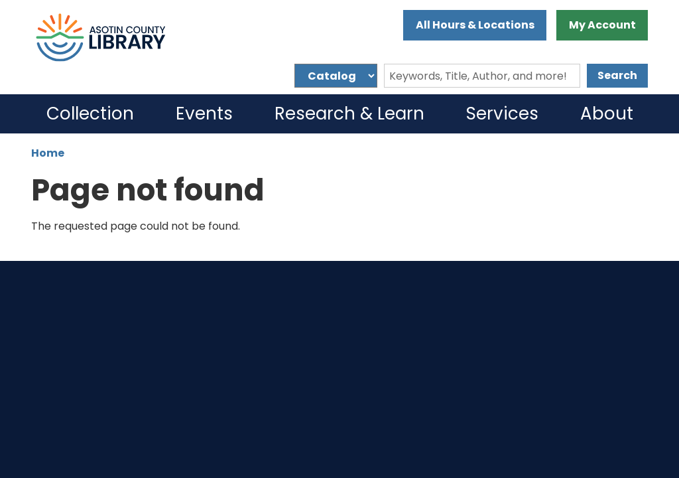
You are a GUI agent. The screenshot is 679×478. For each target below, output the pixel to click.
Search (617, 75)
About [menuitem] (606, 113)
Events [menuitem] (204, 113)
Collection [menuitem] (90, 113)
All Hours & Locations (475, 25)
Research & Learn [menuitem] (349, 113)
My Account (602, 25)
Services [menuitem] (502, 113)
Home (47, 153)
